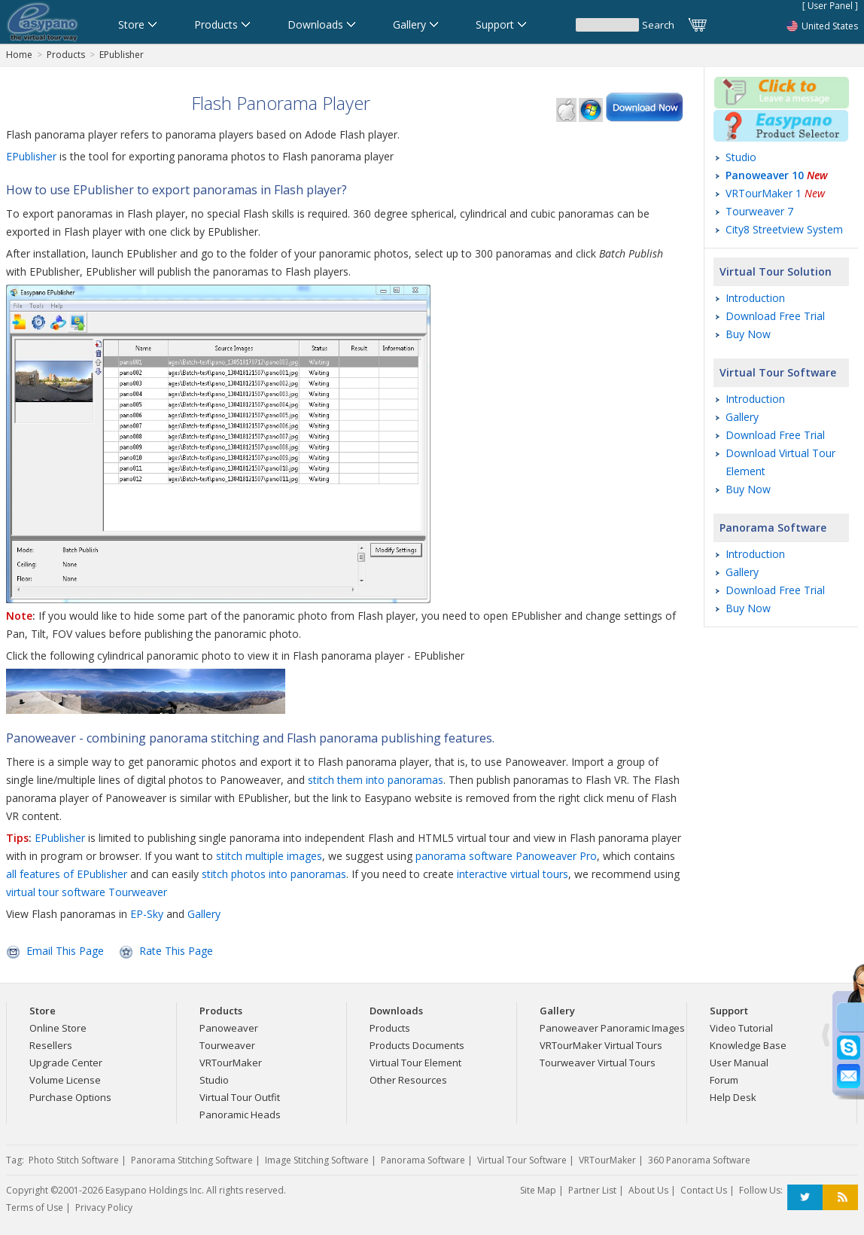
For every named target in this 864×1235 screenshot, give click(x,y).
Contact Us (703, 1190)
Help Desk (733, 1097)
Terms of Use (34, 1207)
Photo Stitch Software (74, 1160)
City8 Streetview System (784, 229)
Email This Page (65, 951)
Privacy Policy (103, 1207)
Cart (698, 25)
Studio (741, 157)
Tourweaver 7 (759, 211)
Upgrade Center (65, 1062)
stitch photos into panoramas (274, 874)
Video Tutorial (741, 1028)
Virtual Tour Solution (775, 271)
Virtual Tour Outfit (239, 1097)
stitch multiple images (269, 856)
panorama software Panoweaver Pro (506, 856)
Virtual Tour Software (777, 372)
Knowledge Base (748, 1045)
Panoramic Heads (240, 1114)
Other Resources (408, 1080)
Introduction (755, 298)
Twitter (805, 1198)
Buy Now (748, 334)
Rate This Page (176, 951)
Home (19, 54)
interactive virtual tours (512, 874)
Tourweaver (227, 1045)
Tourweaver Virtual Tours (598, 1062)
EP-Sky (146, 914)
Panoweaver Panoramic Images (612, 1028)
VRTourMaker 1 (775, 193)
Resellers (50, 1045)
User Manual (739, 1062)
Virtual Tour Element (415, 1062)
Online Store (58, 1028)
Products (66, 54)
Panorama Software (772, 527)
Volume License (65, 1080)
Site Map (538, 1190)
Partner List (592, 1190)
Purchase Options (70, 1097)
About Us (648, 1190)
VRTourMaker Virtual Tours (601, 1045)
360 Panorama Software (699, 1160)
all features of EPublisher (66, 874)
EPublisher (121, 54)
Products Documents (417, 1045)
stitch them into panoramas (375, 780)
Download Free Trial (775, 316)
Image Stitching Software (317, 1160)
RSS (840, 1198)
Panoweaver (228, 1028)
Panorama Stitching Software (192, 1160)
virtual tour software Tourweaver (86, 892)
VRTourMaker (230, 1062)
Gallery (204, 914)
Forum (724, 1080)
